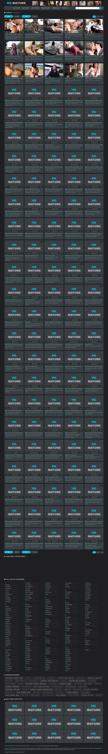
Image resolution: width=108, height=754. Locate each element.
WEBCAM (56, 8)
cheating (75, 213)
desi (27, 608)
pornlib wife (20, 683)
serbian (68, 651)
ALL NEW (26, 8)
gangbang (97, 146)
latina (56, 301)
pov (32, 37)
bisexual (70, 146)
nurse (67, 597)
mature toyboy (72, 692)
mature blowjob (98, 683)
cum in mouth (52, 279)
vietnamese (89, 629)
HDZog (48, 98)
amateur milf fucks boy (21, 680)
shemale (68, 653)
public (67, 630)
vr (86, 635)
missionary (68, 583)
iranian (48, 622)
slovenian (68, 661)
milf (10, 38)
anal (11, 80)
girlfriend (79, 168)
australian (8, 599)
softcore (14, 325)
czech (27, 599)
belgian (8, 619)
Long (31, 16)
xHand (87, 98)
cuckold (67, 214)
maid (87, 437)
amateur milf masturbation (74, 695)
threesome (56, 148)
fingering (28, 650)
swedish (88, 596)
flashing (18, 478)
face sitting (29, 640)
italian (47, 626)
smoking (68, 664)
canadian (8, 649)
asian (7, 596)
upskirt (95, 236)
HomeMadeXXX (9, 452)
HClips (27, 76)
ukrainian (88, 622)
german (28, 669)
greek (47, 590)
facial (18, 213)
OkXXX (87, 31)
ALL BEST (16, 8)
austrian (8, 601)
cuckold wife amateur (76, 681)
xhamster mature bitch (26, 686)
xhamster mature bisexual (36, 684)
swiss (87, 599)
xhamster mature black (91, 689)
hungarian (48, 614)
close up (7, 81)
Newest (15, 16)
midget (48, 668)
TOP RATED (35, 8)
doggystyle (28, 103)
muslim (68, 586)
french (47, 37)
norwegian (68, 592)
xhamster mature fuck (33, 680)
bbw (89, 102)
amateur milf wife (58, 689)
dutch (27, 621)
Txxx (7, 186)
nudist (67, 593)
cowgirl (80, 213)
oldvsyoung (52, 103)
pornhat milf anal (87, 695)
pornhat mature (99, 695)
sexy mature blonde (51, 677)
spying (87, 586)
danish (28, 604)
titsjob (79, 325)
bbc (6, 102)
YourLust (68, 76)
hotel (47, 610)
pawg (67, 621)
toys (87, 616)
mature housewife (77, 683)
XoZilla (67, 164)
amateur (7, 80)
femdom (28, 644)
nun (67, 595)
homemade (10, 37)
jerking (48, 633)
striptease (88, 594)
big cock (14, 80)
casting (70, 124)
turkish (88, 617)
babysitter (87, 434)
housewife (15, 37)
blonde (14, 102)
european (58, 80)
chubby (96, 102)
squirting (37, 148)
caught (8, 655)
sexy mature (24, 689)
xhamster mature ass (9, 692)
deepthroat (29, 606)
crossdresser (29, 586)
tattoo (36, 171)
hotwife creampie (12, 686)
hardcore (7, 103)
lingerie (47, 170)
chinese (8, 661)
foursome (28, 659)
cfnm (7, 657)
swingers (88, 598)
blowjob (10, 146)
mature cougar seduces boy (41, 689)
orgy (67, 610)
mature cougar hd (35, 695)
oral (67, 606)
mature (7, 38)
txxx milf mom (28, 677)
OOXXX (88, 120)
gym (47, 594)
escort (27, 630)
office (7, 347)
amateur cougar (36, 692)
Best (8, 16)
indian (47, 619)
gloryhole (48, 586)
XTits (47, 408)
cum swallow (36, 434)
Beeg (87, 76)
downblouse (29, 619)
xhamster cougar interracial (47, 695)
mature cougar (65, 684)
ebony (27, 626)
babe (67, 146)
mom (13, 38)
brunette (35, 80)
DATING (65, 8)
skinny (56, 214)
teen (56, 103)
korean (48, 642)
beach (31, 80)
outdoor (33, 81)
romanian (68, 641)
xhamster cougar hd (94, 678)
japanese (48, 631)
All (24, 16)
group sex (88, 524)
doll (27, 617)
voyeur (88, 633)
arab (7, 592)
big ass (18, 80)
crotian (28, 588)
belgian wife (67, 689)
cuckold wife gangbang (85, 692)
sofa (35, 37)
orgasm (13, 83)
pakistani (68, 617)
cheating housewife (92, 680)
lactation (48, 648)
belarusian (8, 617)
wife (16, 38)
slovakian (68, 659)
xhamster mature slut (70, 686)
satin (67, 648)
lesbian (87, 59)
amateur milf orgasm (10, 683)
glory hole (31, 480)
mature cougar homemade (41, 686)
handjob (67, 325)
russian (68, 642)
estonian (28, 632)
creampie (87, 80)
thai (87, 610)
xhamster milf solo (9, 680)
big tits (67, 80)
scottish (68, 649)
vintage (35, 257)
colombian (8, 666)
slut (66, 127)
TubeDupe (48, 541)
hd (6, 37)
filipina (28, 648)
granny (18, 102)
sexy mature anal (23, 692)
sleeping (68, 657)
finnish (28, 652)
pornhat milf (63, 680)
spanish (53, 303)
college (8, 664)
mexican (48, 666)
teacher (19, 301)
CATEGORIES (46, 8)
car (90, 213)
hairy (50, 81)
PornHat (48, 519)
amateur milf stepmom (49, 681)
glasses (78, 80)
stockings (47, 83)
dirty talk (28, 612)
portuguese (69, 624)
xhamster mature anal (14, 678)
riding (67, 637)
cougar (54, 80)
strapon (88, 592)
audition (8, 598)
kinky (32, 148)
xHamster (8, 31)
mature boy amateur (53, 683)
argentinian (9, 594)
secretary (11, 347)
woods (11, 282)
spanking (27, 282)
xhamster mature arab (39, 678)
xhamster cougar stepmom (66, 678)
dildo (27, 610)
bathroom (8, 610)
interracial (19, 103)
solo (67, 670)
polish (67, 622)
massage (53, 37)
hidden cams (49, 606)
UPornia (48, 142)
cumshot (57, 279)
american (8, 588)
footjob (30, 368)
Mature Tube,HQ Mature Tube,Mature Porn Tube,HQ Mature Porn (16, 3)
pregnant (68, 628)
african (8, 584)
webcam (88, 640)
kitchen (19, 37)
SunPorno (8, 297)
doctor (27, 614)
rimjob (68, 639)
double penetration (49, 124)
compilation (8, 478)
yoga (87, 649)
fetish (31, 146)
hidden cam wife (25, 695)
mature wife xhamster (47, 692)
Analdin (68, 142)
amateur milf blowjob (77, 689)
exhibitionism (36, 323)
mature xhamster (88, 683)
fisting (101, 478)
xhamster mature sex (59, 692)
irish (47, 624)
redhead (19, 368)
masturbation (49, 662)
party (67, 619)
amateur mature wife (81, 677)
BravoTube (48, 474)
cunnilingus (29, 598)
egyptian (28, 628)
